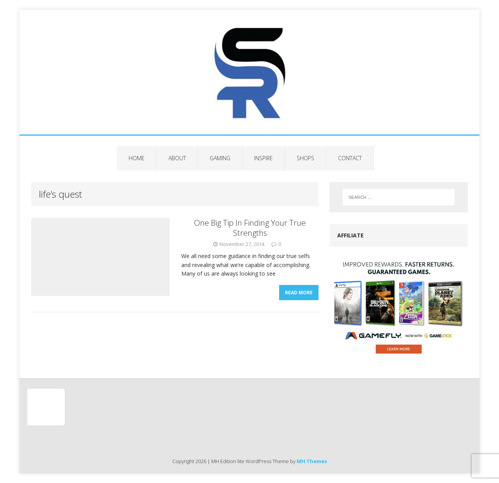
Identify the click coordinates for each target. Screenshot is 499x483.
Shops (305, 158)
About (177, 158)
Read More (299, 292)
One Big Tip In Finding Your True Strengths (250, 228)
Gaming (220, 158)
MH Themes (312, 461)
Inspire (263, 158)
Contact (350, 158)
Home (137, 158)
